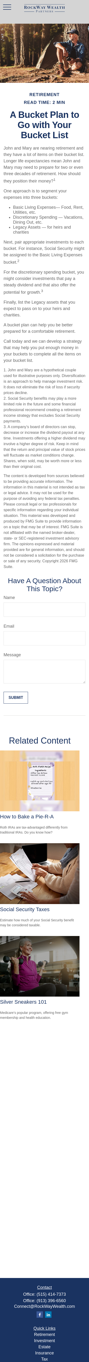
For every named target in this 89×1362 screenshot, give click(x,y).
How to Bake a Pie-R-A (27, 817)
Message (12, 654)
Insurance (44, 1353)
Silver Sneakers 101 (23, 1002)
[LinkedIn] (48, 1314)
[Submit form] (16, 698)
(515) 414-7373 (51, 1294)
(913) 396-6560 (51, 1300)
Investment (44, 1340)
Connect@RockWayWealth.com (44, 1306)
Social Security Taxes (25, 909)
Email (9, 626)
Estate (44, 1346)
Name (9, 597)
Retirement (44, 1334)
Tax (44, 1359)
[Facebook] (40, 1314)
